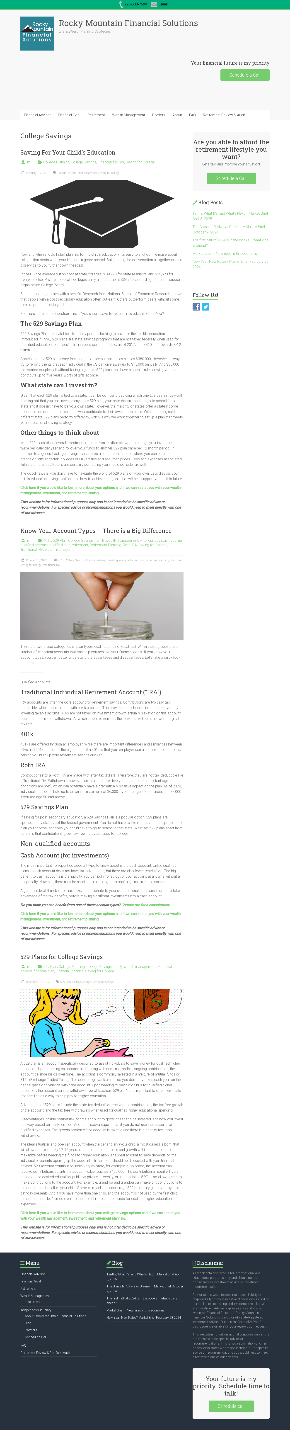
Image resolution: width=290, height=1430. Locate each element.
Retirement (96, 81)
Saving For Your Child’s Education (68, 118)
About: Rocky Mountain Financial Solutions (55, 1282)
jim (28, 128)
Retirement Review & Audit (224, 81)
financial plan (44, 937)
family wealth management (116, 506)
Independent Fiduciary (35, 1276)
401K (61, 526)
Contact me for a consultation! (145, 871)
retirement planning (157, 526)
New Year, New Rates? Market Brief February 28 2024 (143, 1283)
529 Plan (60, 506)
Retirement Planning (105, 511)
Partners (31, 1296)
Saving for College (140, 128)
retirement (80, 511)
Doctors (158, 81)
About (177, 81)
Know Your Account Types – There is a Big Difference (96, 496)
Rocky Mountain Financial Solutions (94, 22)
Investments (33, 1268)
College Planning (56, 128)
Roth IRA (130, 511)
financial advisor (87, 139)
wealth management (61, 515)
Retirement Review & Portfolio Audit (45, 1319)
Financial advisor (111, 128)
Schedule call (231, 1372)
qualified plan (59, 511)
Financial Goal (69, 81)
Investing (175, 506)
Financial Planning (70, 937)
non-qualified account (132, 526)
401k (47, 506)
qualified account (34, 511)
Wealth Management (128, 81)
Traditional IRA (31, 515)
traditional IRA (51, 531)
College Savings (83, 128)
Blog (28, 1289)
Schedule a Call (245, 41)
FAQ (192, 81)
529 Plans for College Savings (61, 923)
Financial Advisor (37, 81)
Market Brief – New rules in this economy (225, 219)
